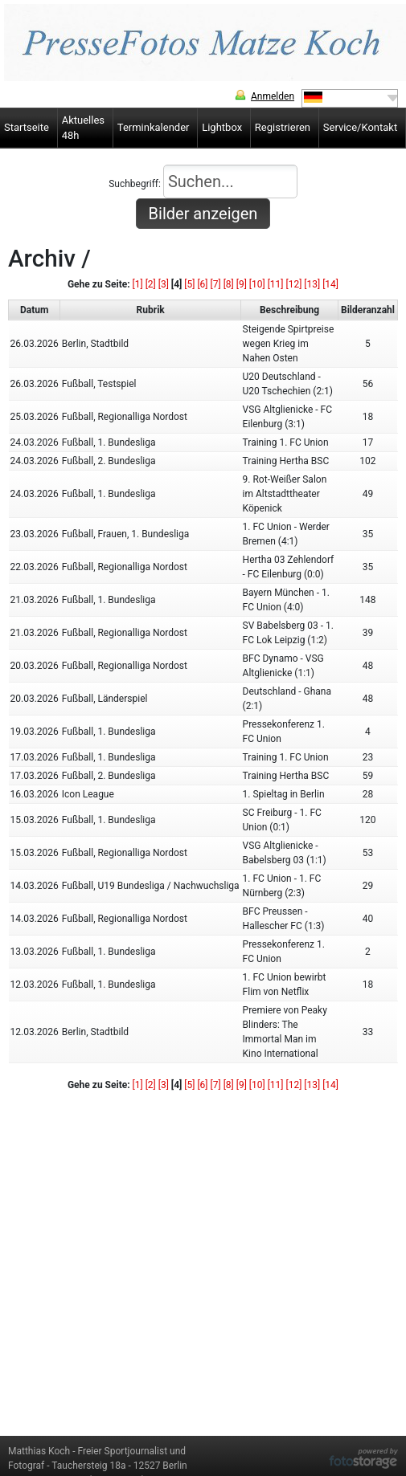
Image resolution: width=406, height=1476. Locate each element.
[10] (257, 284)
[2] (151, 284)
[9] (241, 284)
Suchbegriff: (203, 181)
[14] (330, 284)
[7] (216, 284)
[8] (229, 284)
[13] (312, 284)
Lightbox (222, 127)
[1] (138, 284)
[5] (189, 284)
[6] (202, 284)
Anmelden (272, 96)
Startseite (26, 127)
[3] (163, 284)
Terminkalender (153, 127)
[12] (294, 284)
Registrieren (282, 127)
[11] (276, 284)
